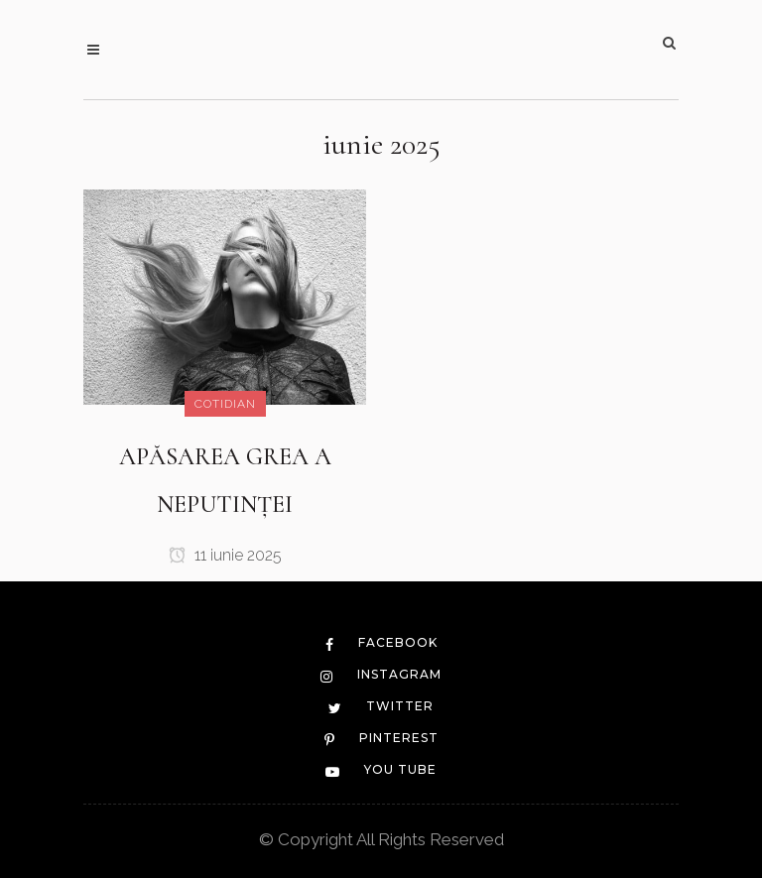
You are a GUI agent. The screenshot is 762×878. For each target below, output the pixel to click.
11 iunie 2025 (225, 555)
